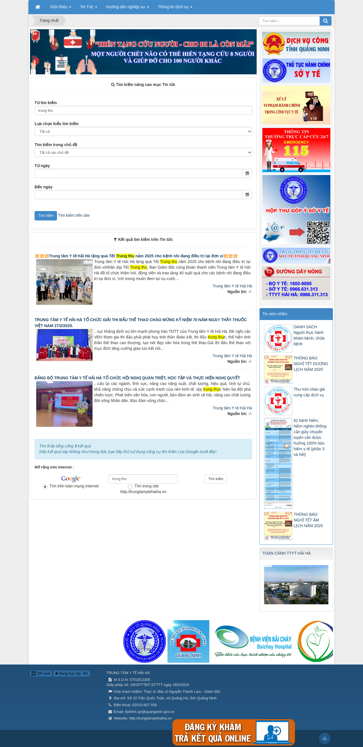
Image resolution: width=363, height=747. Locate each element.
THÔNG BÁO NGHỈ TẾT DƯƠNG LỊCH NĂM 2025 (311, 364)
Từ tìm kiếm (46, 102)
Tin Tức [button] (88, 8)
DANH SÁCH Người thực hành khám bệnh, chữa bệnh (309, 335)
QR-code (40, 674)
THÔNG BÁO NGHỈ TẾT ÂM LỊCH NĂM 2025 (308, 520)
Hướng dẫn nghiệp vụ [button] (127, 8)
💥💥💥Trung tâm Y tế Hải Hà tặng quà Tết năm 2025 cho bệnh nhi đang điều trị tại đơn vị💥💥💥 (136, 256)
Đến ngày (43, 187)
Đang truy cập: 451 (71, 674)
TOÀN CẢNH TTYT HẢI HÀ (287, 553)
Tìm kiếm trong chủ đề (56, 144)
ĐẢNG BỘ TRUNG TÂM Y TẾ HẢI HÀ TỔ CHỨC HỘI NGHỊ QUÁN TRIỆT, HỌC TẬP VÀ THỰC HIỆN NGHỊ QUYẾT (137, 378)
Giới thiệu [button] (60, 8)
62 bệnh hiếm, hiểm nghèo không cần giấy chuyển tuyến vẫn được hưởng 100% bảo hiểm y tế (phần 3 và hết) (310, 437)
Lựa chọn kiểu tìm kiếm (57, 123)
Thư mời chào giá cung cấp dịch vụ (309, 392)
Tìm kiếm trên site (74, 215)
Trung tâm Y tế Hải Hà (232, 286)
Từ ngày (42, 165)
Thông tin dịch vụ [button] (175, 8)
